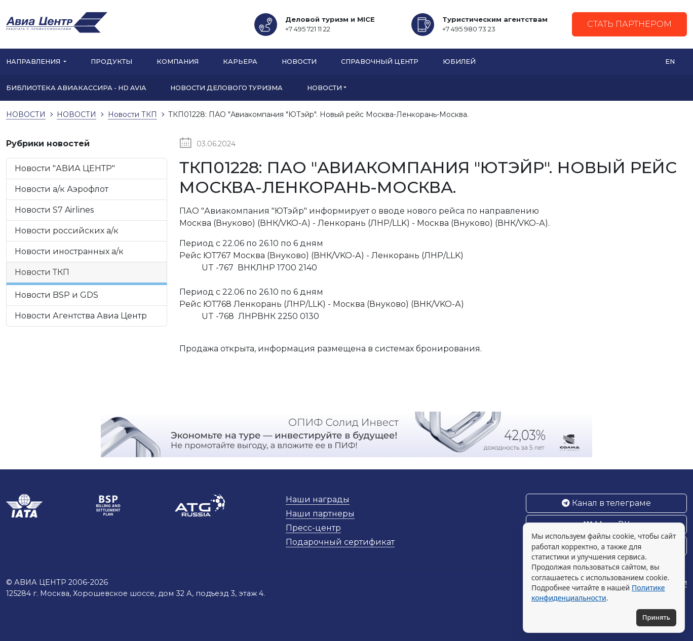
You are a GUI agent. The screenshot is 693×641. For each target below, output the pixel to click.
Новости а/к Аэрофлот (61, 189)
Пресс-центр (313, 528)
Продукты (111, 61)
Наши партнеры (320, 513)
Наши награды (318, 499)
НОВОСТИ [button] (324, 88)
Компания (178, 61)
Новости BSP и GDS (56, 295)
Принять (656, 617)
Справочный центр (379, 61)
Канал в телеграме (606, 503)
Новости (299, 61)
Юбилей (459, 61)
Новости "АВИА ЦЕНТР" (65, 168)
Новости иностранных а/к (69, 251)
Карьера (240, 61)
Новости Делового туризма (226, 88)
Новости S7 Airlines (54, 210)
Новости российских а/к (67, 230)
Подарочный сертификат (340, 542)
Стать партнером (629, 24)
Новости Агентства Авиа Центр (81, 315)
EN (670, 61)
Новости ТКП (42, 272)
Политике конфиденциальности (598, 593)
